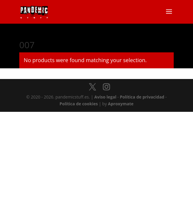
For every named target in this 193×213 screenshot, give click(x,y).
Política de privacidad (142, 97)
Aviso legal (105, 97)
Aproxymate (120, 103)
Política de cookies (79, 103)
